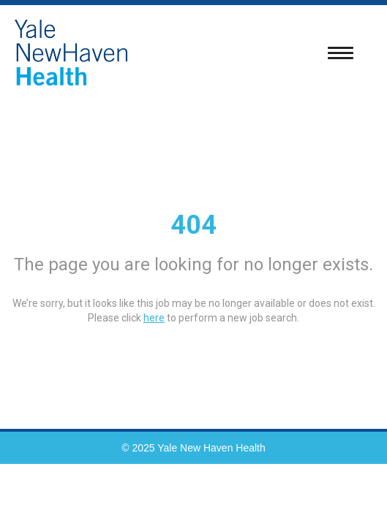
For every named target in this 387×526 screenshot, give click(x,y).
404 (193, 225)
